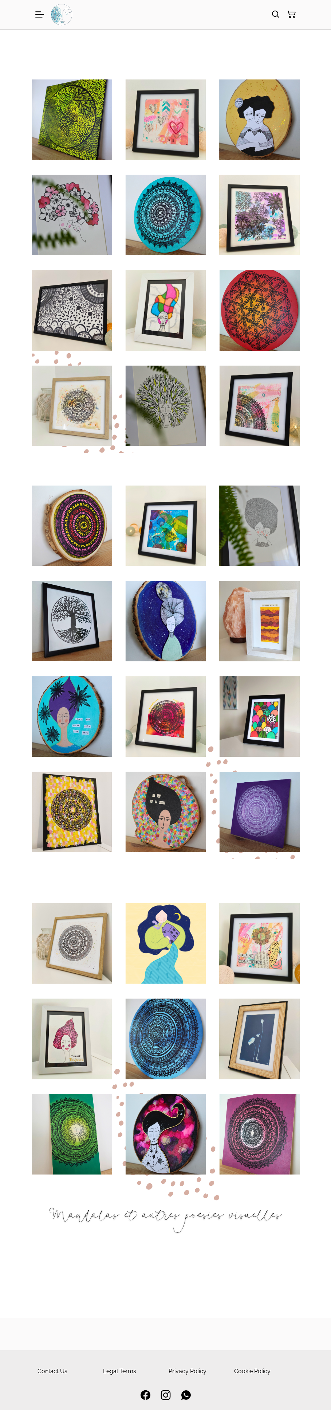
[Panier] (292, 15)
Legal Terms (119, 1371)
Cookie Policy (252, 1371)
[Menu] (40, 15)
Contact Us (52, 1371)
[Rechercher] (276, 15)
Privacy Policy (187, 1371)
